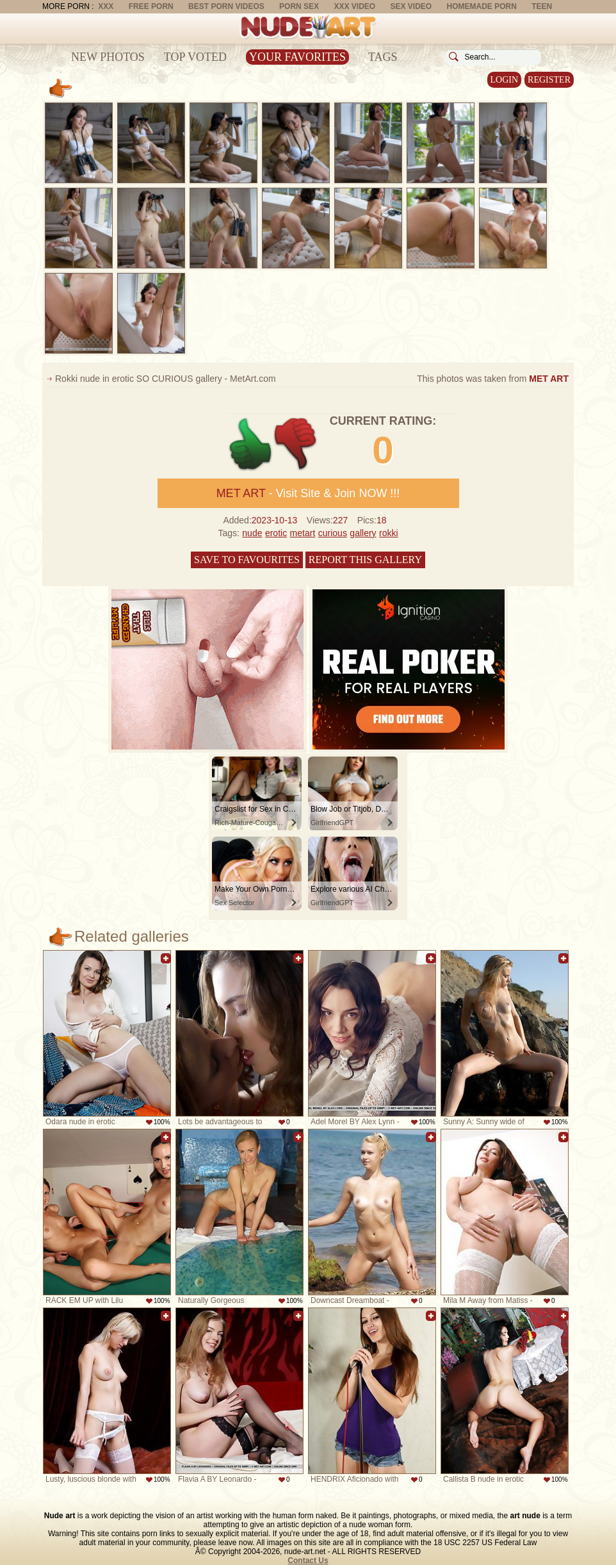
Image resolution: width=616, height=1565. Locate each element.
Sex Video (411, 6)
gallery (363, 533)
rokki (388, 533)
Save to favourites (247, 559)
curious (332, 533)
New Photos (108, 57)
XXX (105, 6)
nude (252, 533)
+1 (250, 444)
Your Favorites (297, 57)
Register (549, 80)
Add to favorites (166, 958)
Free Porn (151, 6)
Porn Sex (299, 6)
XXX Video (354, 6)
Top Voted (195, 57)
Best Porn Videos (226, 6)
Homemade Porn (482, 6)
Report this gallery (365, 559)
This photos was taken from (493, 378)
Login (504, 80)
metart (303, 533)
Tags (383, 57)
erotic (276, 533)
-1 (296, 444)
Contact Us (308, 1560)
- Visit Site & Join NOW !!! (308, 493)
